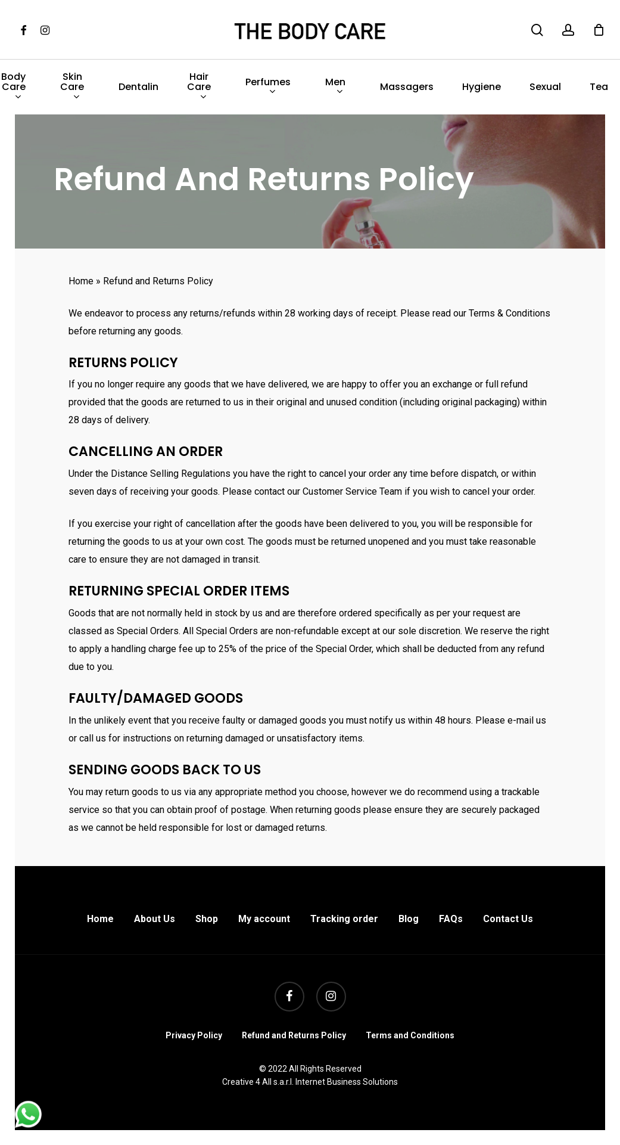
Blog (408, 918)
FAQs (451, 918)
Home (81, 281)
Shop (206, 918)
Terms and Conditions (410, 1035)
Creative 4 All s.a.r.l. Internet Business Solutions (310, 1082)
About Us (154, 918)
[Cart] (598, 29)
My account (264, 918)
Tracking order (344, 918)
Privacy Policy (194, 1035)
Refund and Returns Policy (294, 1035)
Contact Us (508, 918)
